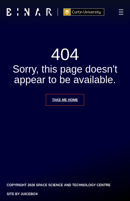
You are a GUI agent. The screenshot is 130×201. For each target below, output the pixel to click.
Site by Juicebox (22, 194)
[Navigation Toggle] (121, 12)
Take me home (65, 100)
